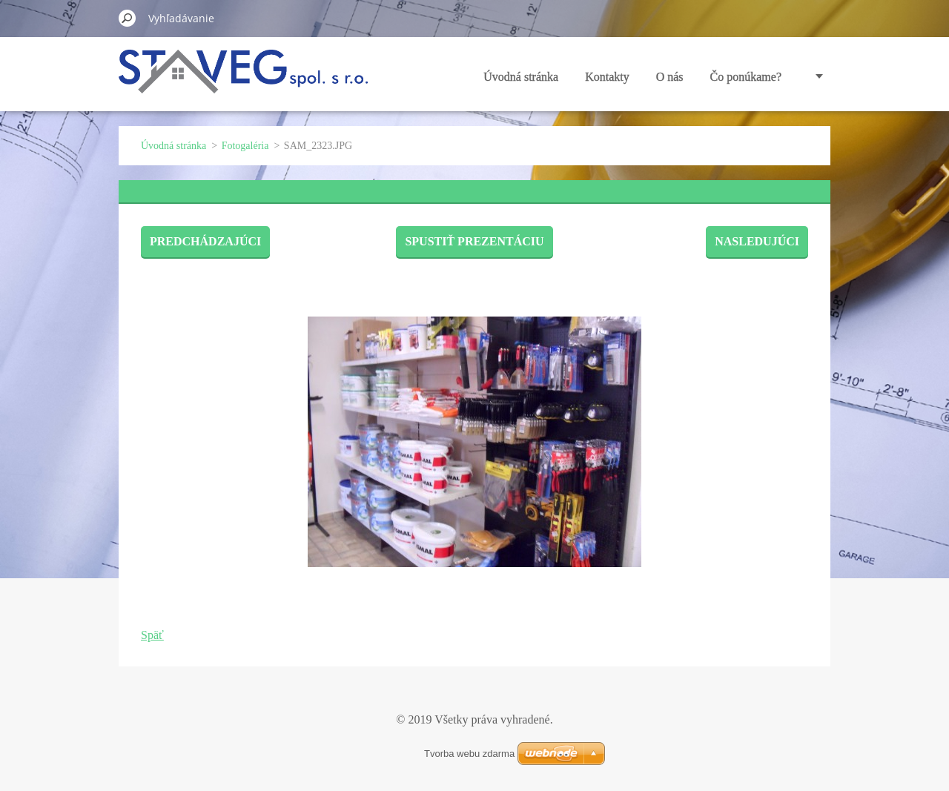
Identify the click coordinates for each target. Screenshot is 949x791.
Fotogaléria (245, 145)
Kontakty (607, 76)
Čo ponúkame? (745, 76)
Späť (152, 635)
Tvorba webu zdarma (469, 753)
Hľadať (127, 17)
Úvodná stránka (520, 76)
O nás (670, 76)
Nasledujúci (757, 241)
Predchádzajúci (205, 241)
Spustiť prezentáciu (474, 241)
